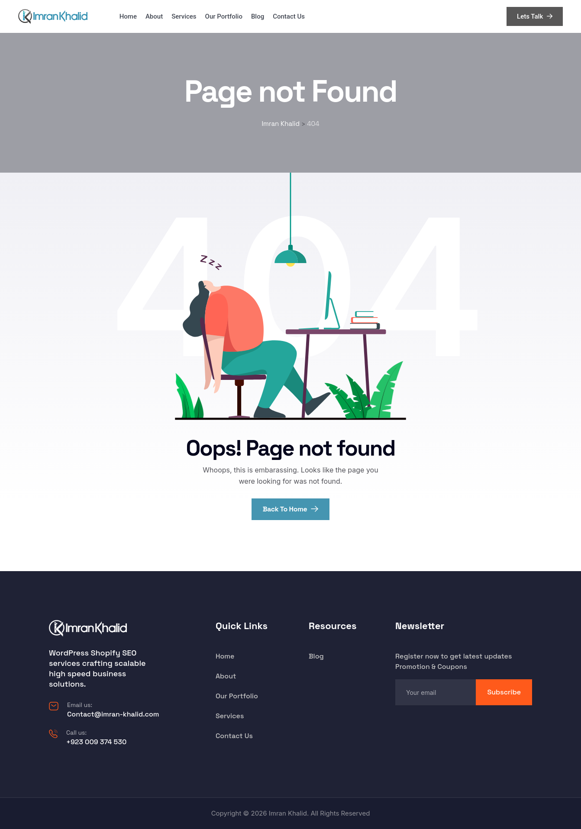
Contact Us (289, 16)
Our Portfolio (223, 16)
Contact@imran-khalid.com (113, 714)
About (154, 16)
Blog (257, 16)
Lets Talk (534, 16)
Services (183, 16)
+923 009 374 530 (96, 741)
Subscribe (504, 692)
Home (128, 16)
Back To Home (291, 509)
